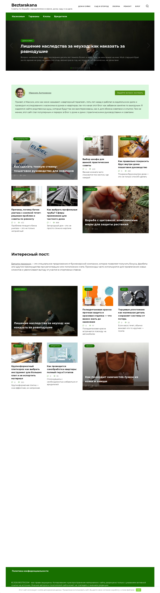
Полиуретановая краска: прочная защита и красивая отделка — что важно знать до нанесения (98, 321)
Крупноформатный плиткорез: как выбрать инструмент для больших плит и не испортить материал (26, 377)
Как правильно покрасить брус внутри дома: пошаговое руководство (132, 166)
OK (138, 590)
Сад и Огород (101, 6)
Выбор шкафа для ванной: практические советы (96, 162)
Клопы (46, 16)
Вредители (60, 16)
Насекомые (18, 16)
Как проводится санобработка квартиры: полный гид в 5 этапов (62, 374)
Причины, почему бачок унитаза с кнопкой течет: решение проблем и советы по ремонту (25, 218)
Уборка (116, 6)
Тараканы (33, 16)
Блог (137, 6)
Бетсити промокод (21, 269)
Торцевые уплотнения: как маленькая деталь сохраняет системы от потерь (132, 319)
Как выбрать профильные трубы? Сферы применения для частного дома (61, 216)
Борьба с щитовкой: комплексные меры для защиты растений (113, 228)
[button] (71, 68)
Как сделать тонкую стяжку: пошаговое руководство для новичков (38, 169)
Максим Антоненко (40, 92)
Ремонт (128, 6)
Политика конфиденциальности (30, 571)
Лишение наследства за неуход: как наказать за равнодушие (44, 331)
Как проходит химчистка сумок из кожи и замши (114, 384)
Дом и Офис (84, 6)
